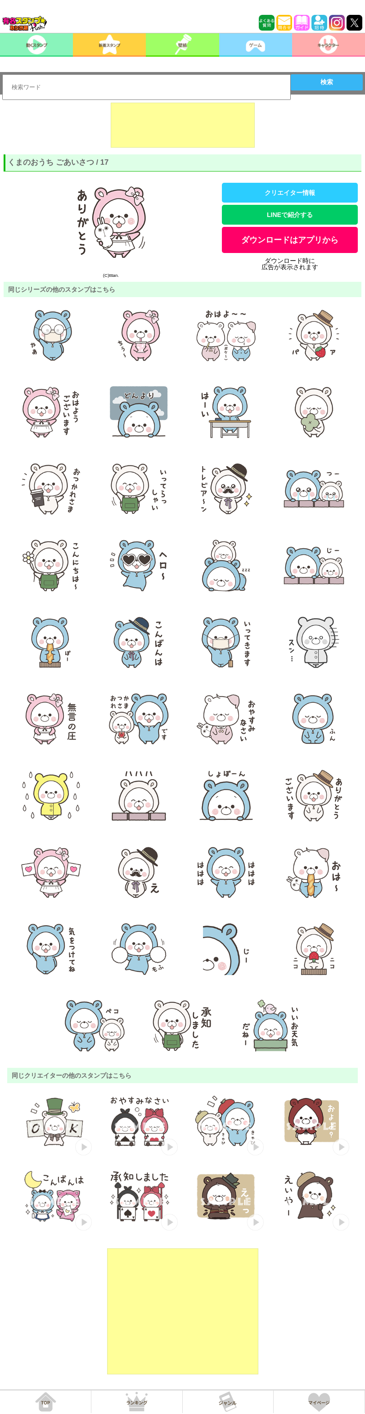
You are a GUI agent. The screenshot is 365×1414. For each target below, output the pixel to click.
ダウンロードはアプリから (289, 239)
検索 (326, 82)
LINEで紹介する (290, 214)
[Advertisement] (183, 125)
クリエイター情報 (290, 192)
